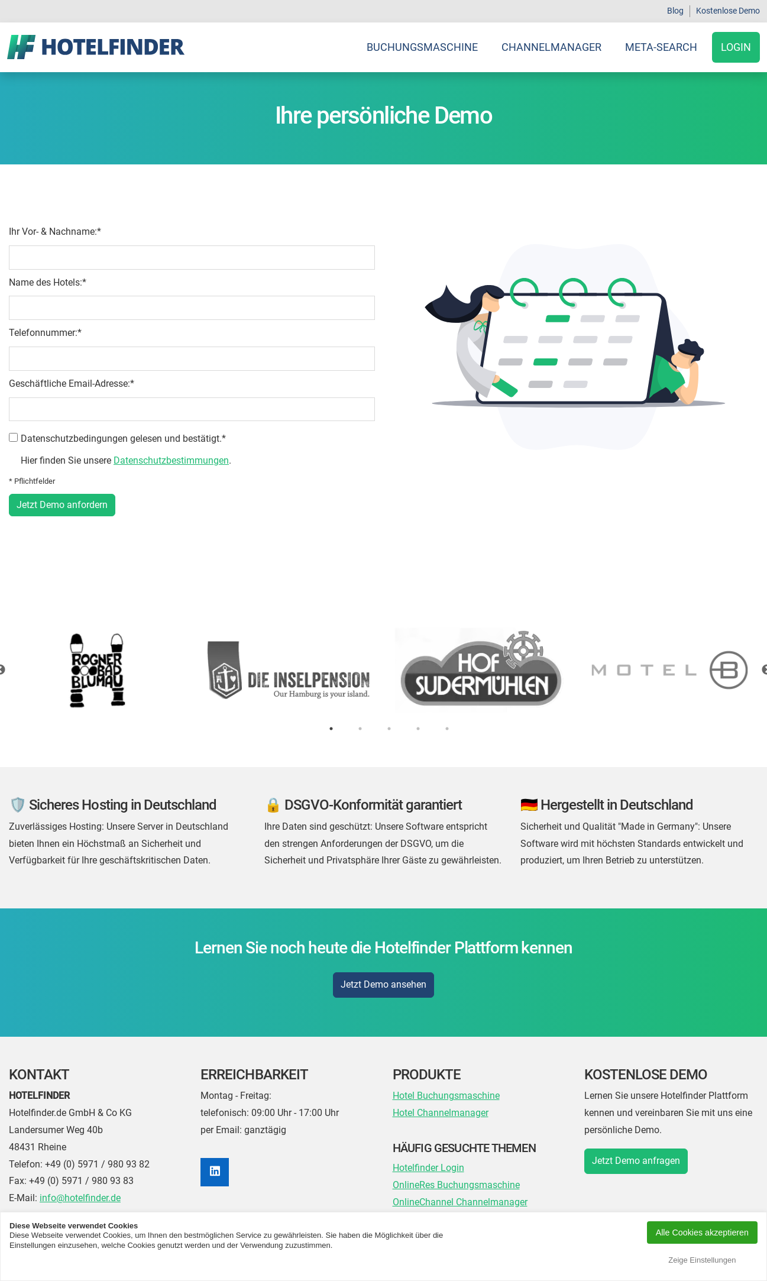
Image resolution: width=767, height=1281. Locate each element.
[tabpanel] (383, 670)
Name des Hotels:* (47, 282)
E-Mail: (23, 1198)
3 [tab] (389, 729)
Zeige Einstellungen (702, 1260)
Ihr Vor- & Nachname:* (55, 231)
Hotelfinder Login (428, 1167)
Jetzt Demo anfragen (636, 1160)
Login (736, 47)
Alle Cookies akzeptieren (702, 1232)
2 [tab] (360, 729)
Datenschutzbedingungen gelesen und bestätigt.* (123, 438)
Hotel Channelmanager (440, 1112)
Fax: (18, 1180)
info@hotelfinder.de (80, 1198)
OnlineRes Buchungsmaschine (456, 1185)
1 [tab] (331, 729)
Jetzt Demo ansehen (383, 984)
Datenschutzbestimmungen (171, 460)
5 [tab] (447, 729)
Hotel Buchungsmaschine (446, 1095)
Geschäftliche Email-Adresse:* (71, 383)
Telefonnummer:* (45, 332)
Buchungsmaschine (422, 47)
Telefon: (26, 1164)
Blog (675, 10)
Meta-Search (661, 47)
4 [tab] (418, 729)
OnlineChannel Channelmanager (460, 1202)
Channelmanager (551, 47)
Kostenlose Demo (728, 10)
